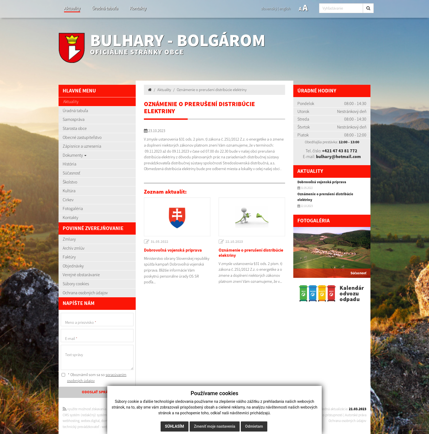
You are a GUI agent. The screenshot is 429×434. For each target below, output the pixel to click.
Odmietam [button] (254, 426)
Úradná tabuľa (105, 8)
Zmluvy (69, 239)
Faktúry (69, 257)
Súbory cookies (76, 283)
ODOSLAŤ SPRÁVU (97, 392)
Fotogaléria (73, 208)
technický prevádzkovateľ (81, 426)
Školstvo (70, 182)
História (69, 164)
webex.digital (90, 420)
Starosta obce (75, 128)
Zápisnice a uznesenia (82, 146)
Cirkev (68, 199)
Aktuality (72, 8)
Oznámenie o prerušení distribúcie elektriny (212, 89)
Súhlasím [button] (174, 426)
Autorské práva (355, 415)
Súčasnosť (71, 173)
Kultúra (69, 190)
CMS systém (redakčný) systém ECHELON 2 (93, 415)
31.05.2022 (159, 241)
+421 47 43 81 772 (339, 150)
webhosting (71, 420)
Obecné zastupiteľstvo (82, 137)
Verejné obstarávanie (81, 274)
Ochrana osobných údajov (85, 292)
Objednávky (73, 266)
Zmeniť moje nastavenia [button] (214, 426)
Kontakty (138, 8)
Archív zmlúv (74, 248)
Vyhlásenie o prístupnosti (325, 415)
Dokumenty (74, 155)
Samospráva (74, 119)
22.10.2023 (234, 241)
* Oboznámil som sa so (94, 377)
